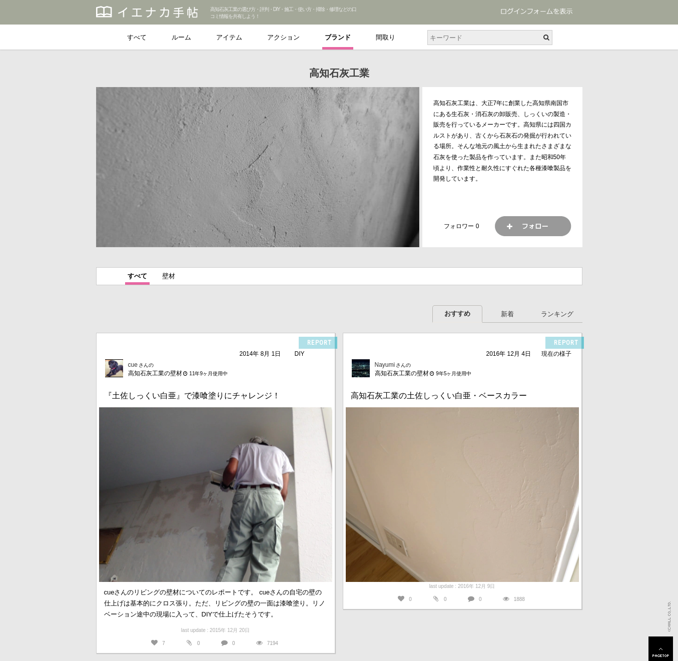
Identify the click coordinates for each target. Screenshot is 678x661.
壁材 (168, 276)
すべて (137, 37)
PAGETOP (660, 648)
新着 (507, 314)
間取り (385, 37)
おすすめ (457, 313)
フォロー (532, 226)
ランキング (557, 314)
